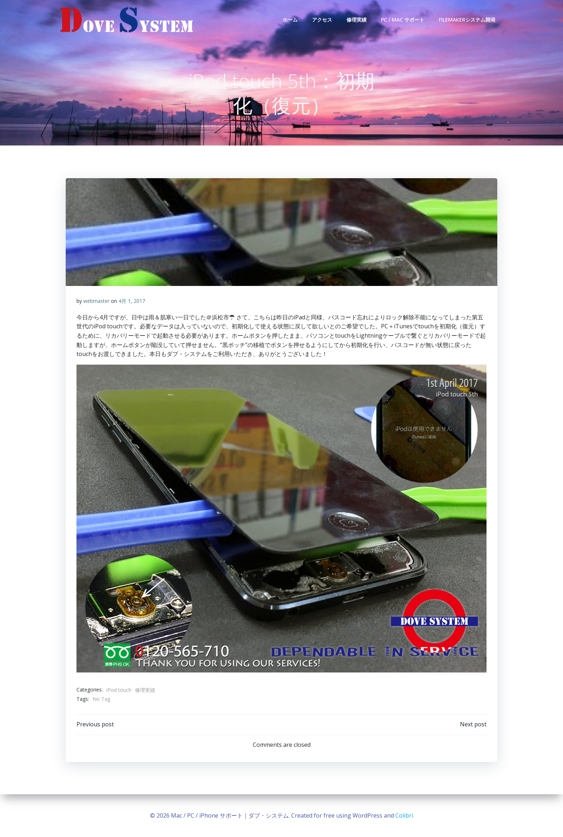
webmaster (96, 301)
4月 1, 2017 (131, 301)
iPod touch (118, 689)
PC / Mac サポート (402, 19)
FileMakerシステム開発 (467, 19)
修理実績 (356, 19)
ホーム (290, 19)
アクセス (322, 19)
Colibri (404, 815)
